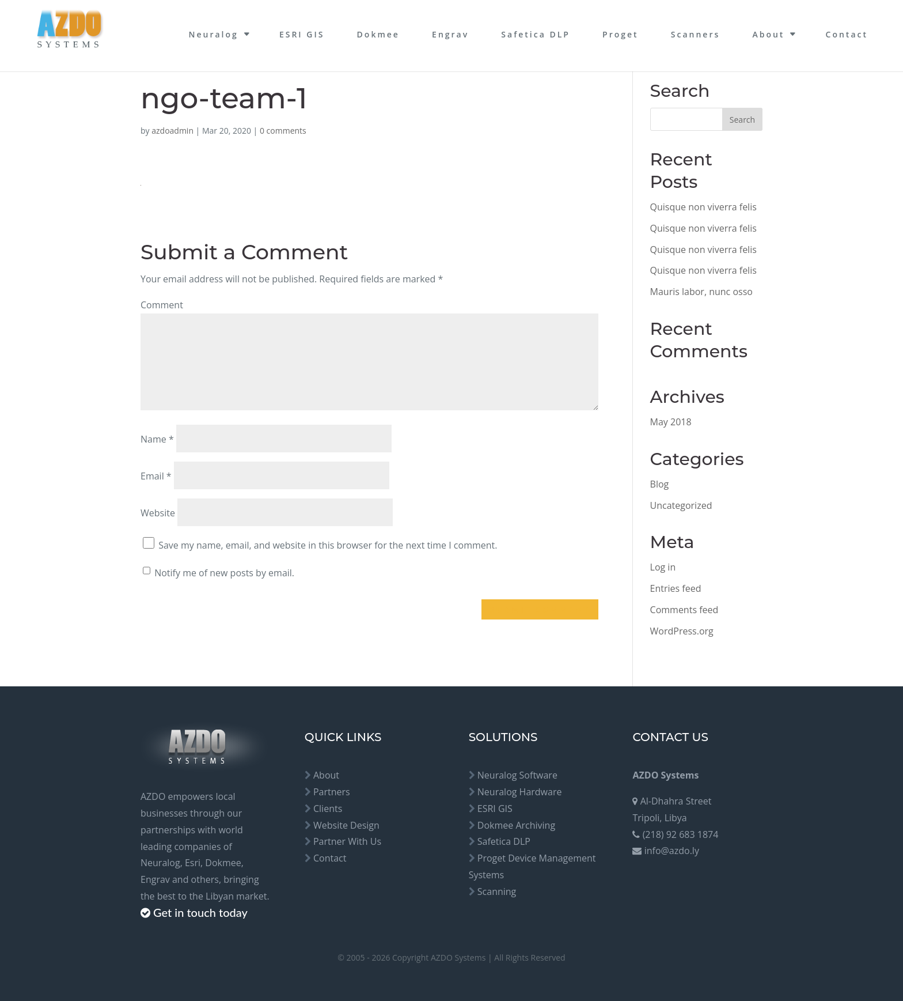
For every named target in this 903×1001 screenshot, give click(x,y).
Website (158, 513)
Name (157, 439)
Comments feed (684, 609)
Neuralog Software (517, 775)
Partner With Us (347, 841)
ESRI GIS (302, 34)
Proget (620, 34)
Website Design (346, 825)
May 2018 (671, 421)
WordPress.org (682, 631)
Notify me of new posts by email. (224, 572)
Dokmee (378, 34)
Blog (659, 484)
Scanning (497, 891)
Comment (162, 305)
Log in (663, 567)
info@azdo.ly (671, 850)
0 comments (283, 130)
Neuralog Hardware (519, 791)
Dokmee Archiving (516, 825)
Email (156, 476)
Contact (847, 34)
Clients (327, 808)
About (768, 34)
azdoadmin (172, 130)
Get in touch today (200, 912)
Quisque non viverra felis (703, 207)
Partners (331, 791)
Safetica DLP (535, 34)
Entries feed (675, 588)
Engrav (450, 34)
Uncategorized (681, 505)
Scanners (695, 34)
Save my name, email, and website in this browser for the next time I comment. (327, 545)
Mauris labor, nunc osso (701, 291)
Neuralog (213, 34)
